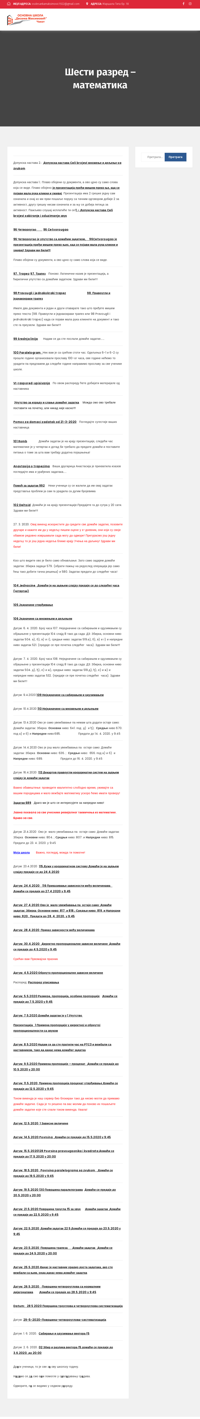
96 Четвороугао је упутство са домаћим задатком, (51, 241)
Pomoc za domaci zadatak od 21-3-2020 (44, 424)
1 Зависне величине (54, 1126)
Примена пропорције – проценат (62, 1066)
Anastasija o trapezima (31, 468)
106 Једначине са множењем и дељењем (42, 621)
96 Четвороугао (27, 232)
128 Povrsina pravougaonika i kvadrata (68, 1153)
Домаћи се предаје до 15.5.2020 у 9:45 (83, 1139)
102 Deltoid (22, 507)
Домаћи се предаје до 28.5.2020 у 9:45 (67, 1294)
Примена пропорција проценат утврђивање (71, 1085)
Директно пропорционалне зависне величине (75, 946)
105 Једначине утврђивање (33, 607)
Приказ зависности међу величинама (67, 932)
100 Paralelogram (28, 355)
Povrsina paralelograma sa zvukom (69, 1173)
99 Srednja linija (25, 341)
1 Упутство (75, 1018)
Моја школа (21, 855)
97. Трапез (38, 276)
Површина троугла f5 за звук (60, 1211)
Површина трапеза (56, 1250)
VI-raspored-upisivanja (31, 385)
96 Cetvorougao (56, 232)
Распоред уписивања (43, 985)
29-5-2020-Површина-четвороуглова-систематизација (64, 1322)
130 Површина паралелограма (61, 1192)
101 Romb (20, 443)
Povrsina (46, 1139)
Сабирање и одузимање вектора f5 (64, 1336)
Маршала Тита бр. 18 (30, 7)
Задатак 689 (22, 805)
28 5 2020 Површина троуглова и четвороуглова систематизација (68, 1308)
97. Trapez (21, 276)
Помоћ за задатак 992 (29, 488)
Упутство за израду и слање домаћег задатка (46, 405)
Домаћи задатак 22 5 (55, 1231)
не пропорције (89, 998)
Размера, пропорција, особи (58, 998)
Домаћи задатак (84, 1250)
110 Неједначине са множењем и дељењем (68, 711)
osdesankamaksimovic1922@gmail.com (46, 4)
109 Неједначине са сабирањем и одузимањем (70, 697)
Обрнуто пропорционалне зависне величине (70, 975)
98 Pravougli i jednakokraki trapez (39, 295)
